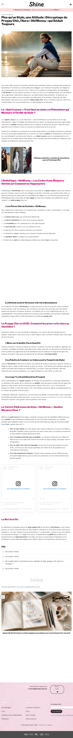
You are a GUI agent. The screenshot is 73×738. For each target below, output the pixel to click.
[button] (2, 4)
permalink (37, 587)
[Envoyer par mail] (38, 580)
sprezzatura (7, 314)
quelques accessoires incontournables (54, 397)
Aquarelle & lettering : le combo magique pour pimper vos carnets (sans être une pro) (36, 633)
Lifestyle (5, 14)
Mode (11, 14)
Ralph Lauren (50, 385)
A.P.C (11, 448)
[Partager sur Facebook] (31, 580)
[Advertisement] (36, 661)
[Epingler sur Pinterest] (41, 580)
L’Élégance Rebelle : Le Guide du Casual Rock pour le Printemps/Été (51, 159)
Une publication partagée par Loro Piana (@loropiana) (19, 509)
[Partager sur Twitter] (34, 580)
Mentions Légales (45, 725)
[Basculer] (3, 552)
